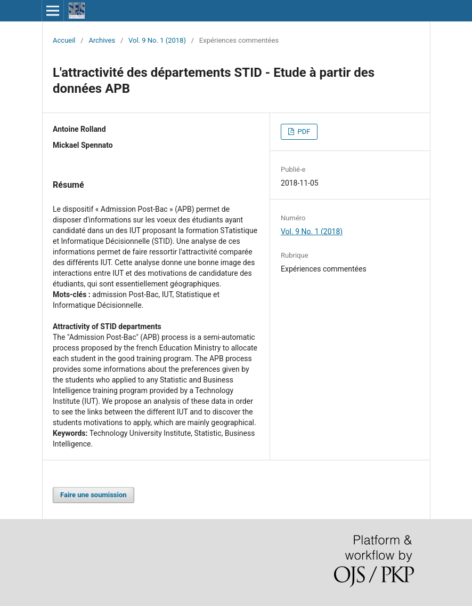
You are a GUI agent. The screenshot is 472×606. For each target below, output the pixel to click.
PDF (303, 131)
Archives (101, 40)
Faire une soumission (93, 495)
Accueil (64, 40)
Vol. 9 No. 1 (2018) (157, 40)
